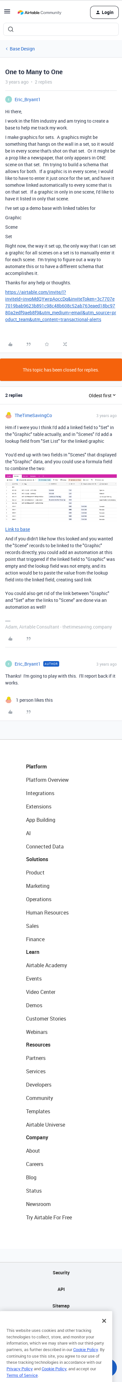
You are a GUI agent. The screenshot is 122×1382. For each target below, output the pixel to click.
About (33, 1150)
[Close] (104, 1328)
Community (39, 1098)
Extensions (38, 806)
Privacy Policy (20, 1376)
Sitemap (61, 1306)
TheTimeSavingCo (33, 415)
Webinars (36, 1032)
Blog (31, 1177)
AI (28, 833)
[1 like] (29, 700)
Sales (32, 925)
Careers (34, 1164)
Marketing (37, 885)
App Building (40, 819)
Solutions (37, 859)
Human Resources (47, 912)
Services (36, 1071)
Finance (35, 939)
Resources (38, 1044)
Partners (36, 1058)
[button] (7, 13)
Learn (32, 951)
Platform (36, 766)
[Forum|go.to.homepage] (39, 12)
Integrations (40, 793)
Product (35, 872)
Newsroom (38, 1204)
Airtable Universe (45, 1124)
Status (34, 1190)
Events (34, 978)
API (61, 1289)
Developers (38, 1084)
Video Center (40, 992)
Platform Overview (47, 779)
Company (37, 1137)
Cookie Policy (85, 1357)
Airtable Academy (46, 965)
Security (61, 1272)
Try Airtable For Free (49, 1217)
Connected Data (45, 846)
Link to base (17, 529)
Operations (38, 899)
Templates (38, 1111)
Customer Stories (46, 1018)
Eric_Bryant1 (28, 99)
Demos (34, 1005)
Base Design (22, 49)
